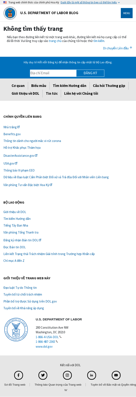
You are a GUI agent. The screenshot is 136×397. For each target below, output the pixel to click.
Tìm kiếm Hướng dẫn (69, 85)
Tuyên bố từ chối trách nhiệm (22, 294)
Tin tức (51, 93)
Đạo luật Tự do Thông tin (20, 288)
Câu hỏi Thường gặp (109, 85)
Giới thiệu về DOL (25, 93)
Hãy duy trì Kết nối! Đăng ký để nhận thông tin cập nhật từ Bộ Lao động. (68, 62)
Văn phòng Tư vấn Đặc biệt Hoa (28, 185)
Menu (126, 13)
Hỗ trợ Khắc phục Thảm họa (22, 148)
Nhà (11, 127)
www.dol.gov (44, 346)
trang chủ (55, 41)
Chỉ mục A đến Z (13, 261)
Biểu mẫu (38, 85)
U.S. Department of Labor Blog (40, 13)
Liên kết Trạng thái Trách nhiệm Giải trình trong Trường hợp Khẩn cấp (49, 254)
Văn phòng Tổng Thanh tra (20, 232)
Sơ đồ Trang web (14, 384)
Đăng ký (90, 73)
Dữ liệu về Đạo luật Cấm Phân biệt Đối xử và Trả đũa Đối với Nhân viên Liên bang (56, 177)
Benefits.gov (12, 134)
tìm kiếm (98, 41)
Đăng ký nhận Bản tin (22, 240)
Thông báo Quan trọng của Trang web (58, 384)
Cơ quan (18, 85)
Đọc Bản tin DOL (14, 247)
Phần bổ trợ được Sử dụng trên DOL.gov (30, 301)
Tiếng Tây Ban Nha (15, 225)
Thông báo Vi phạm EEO (19, 170)
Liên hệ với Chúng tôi (81, 93)
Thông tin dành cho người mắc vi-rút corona (32, 141)
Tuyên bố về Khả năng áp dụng (23, 308)
